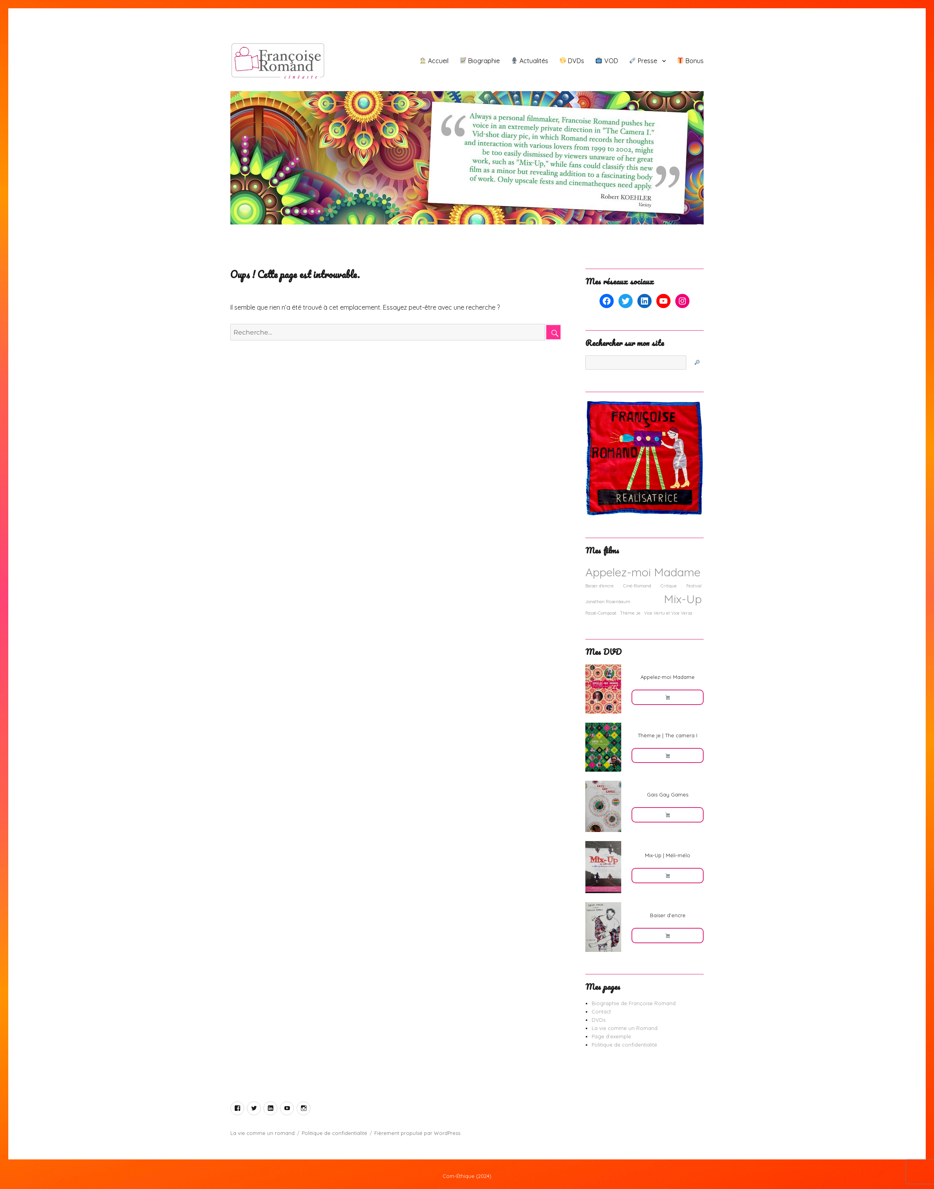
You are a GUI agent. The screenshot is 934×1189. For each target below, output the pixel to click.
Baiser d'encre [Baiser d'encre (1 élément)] (599, 586)
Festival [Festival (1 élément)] (694, 586)
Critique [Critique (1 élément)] (669, 586)
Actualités (529, 61)
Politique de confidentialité (624, 1044)
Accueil (434, 61)
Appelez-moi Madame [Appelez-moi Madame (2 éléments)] (642, 572)
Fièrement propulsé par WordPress (417, 1133)
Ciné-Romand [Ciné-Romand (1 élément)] (637, 586)
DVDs (572, 61)
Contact (601, 1011)
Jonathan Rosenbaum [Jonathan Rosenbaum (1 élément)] (607, 601)
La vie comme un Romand (625, 1028)
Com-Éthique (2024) (467, 1176)
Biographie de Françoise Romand (634, 1003)
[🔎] (697, 362)
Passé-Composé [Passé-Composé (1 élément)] (600, 613)
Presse (643, 61)
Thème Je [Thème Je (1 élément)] (630, 613)
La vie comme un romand (262, 1133)
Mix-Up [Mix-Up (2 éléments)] (683, 599)
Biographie (480, 61)
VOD (607, 61)
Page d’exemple (611, 1036)
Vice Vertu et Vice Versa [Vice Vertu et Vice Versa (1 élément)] (668, 613)
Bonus (690, 61)
